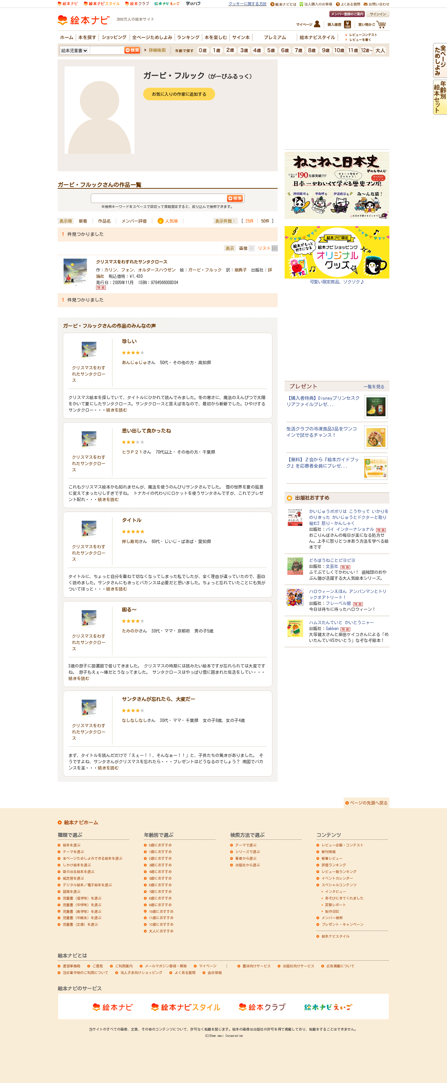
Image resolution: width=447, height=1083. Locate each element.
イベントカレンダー (337, 878)
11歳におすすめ (161, 917)
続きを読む (116, 410)
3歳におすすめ (160, 865)
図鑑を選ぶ (71, 891)
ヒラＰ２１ (132, 452)
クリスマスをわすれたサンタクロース (131, 262)
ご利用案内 (124, 966)
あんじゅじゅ (134, 362)
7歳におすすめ (160, 891)
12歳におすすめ (161, 924)
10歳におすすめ (161, 911)
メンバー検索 (332, 917)
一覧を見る (374, 386)
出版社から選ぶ (247, 865)
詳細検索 (157, 50)
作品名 (104, 221)
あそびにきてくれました (344, 898)
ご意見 (98, 966)
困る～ (129, 609)
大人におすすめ (161, 931)
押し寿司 (130, 541)
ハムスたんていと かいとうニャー (341, 622)
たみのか (130, 631)
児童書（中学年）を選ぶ (82, 905)
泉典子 (240, 270)
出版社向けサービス (298, 966)
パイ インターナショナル (350, 529)
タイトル (131, 520)
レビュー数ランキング (339, 871)
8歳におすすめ (160, 898)
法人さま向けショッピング (141, 972)
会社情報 (215, 972)
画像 (243, 248)
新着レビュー (332, 858)
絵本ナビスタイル (336, 936)
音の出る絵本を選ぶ (78, 871)
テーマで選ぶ (245, 845)
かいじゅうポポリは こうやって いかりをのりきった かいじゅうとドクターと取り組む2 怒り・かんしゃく (349, 517)
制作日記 (332, 911)
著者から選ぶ (245, 858)
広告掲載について (340, 966)
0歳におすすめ (160, 845)
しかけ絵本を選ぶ (77, 865)
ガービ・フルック (205, 270)
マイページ (208, 966)
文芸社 (332, 566)
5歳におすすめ (160, 878)
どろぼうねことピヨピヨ (332, 560)
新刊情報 (329, 851)
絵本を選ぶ (71, 845)
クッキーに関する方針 (247, 4)
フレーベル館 (338, 603)
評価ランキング (334, 865)
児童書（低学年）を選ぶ (82, 898)
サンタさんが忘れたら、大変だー (158, 699)
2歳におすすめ (160, 858)
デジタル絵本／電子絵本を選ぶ (87, 885)
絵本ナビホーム (81, 822)
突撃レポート (335, 905)
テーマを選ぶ (73, 851)
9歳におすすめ (160, 905)
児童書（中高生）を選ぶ (82, 917)
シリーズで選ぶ (247, 851)
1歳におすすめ (160, 851)
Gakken (332, 628)
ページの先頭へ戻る (369, 803)
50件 (265, 221)
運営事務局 (71, 966)
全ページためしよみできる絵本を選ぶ (92, 858)
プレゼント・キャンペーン (343, 924)
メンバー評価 (134, 221)
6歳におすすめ (160, 885)
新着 (83, 221)
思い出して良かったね (146, 430)
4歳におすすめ (160, 871)
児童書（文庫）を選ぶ (80, 924)
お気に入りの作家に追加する (179, 94)
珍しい (129, 341)
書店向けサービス (257, 966)
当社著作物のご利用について (85, 972)
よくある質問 (185, 972)
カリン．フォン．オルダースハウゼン (140, 270)
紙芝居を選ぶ (73, 878)
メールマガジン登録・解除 (166, 966)
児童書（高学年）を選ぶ (82, 911)
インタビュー (335, 891)
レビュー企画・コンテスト (343, 845)
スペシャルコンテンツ (339, 885)
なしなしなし (134, 720)
